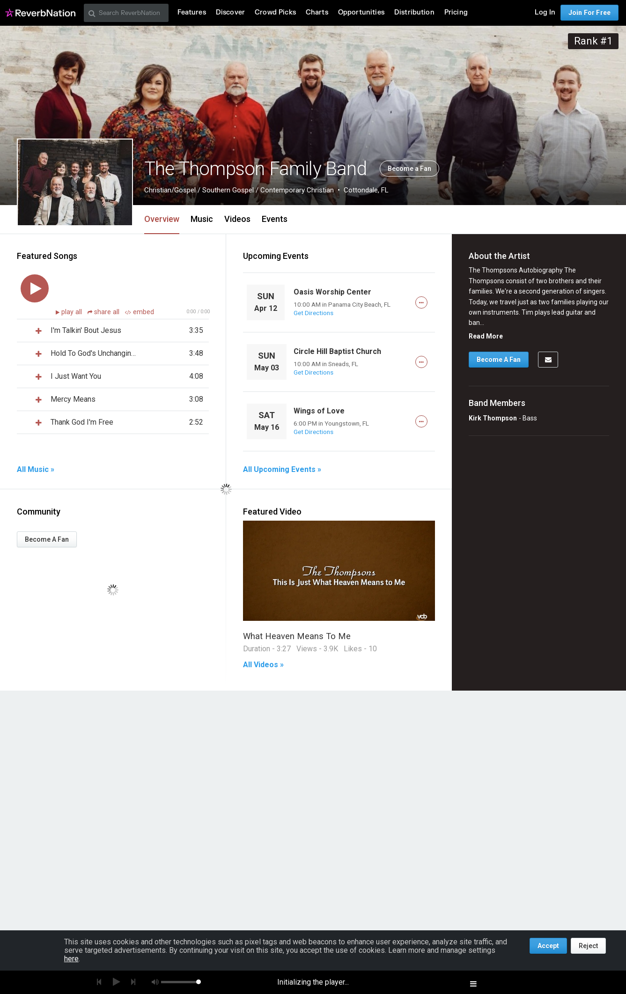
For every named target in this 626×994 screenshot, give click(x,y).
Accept (548, 946)
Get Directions (313, 313)
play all (72, 312)
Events (274, 219)
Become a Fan (409, 168)
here (71, 958)
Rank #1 (593, 41)
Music (202, 219)
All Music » (35, 469)
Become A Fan (47, 539)
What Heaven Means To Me (297, 636)
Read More (486, 336)
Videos (237, 219)
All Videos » (263, 665)
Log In (545, 12)
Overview (161, 219)
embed (139, 312)
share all (104, 312)
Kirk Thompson (493, 418)
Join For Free (589, 12)
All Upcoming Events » (282, 469)
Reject (588, 946)
